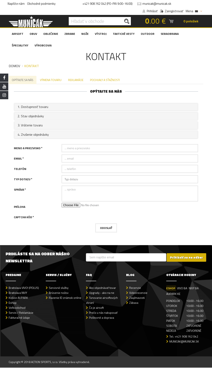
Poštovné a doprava (101, 318)
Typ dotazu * (23, 179)
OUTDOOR (147, 33)
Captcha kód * (24, 217)
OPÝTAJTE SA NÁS (23, 80)
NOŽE (85, 33)
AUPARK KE (173, 294)
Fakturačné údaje (19, 318)
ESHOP (170, 288)
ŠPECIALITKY (20, 45)
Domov (14, 65)
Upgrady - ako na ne (101, 293)
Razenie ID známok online (65, 298)
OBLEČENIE (50, 33)
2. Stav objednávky (30, 116)
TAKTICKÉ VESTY (124, 33)
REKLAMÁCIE (76, 80)
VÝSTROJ (101, 33)
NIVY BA (194, 288)
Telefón (20, 169)
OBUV (33, 33)
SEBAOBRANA (170, 33)
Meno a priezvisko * (28, 148)
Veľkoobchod (17, 308)
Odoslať (106, 228)
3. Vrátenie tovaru (29, 125)
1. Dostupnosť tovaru (32, 107)
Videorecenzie (138, 293)
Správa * (20, 190)
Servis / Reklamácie (21, 313)
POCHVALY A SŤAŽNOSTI (106, 80)
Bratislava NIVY (18, 293)
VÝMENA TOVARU (51, 80)
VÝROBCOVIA (43, 45)
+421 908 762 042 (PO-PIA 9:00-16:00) (107, 3)
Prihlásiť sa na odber (186, 257)
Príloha (19, 207)
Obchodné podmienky (41, 3)
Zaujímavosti (137, 298)
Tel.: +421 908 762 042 (183, 337)
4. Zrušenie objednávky (32, 134)
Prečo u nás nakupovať (103, 313)
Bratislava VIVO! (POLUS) (24, 288)
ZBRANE (69, 33)
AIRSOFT (17, 33)
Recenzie (135, 288)
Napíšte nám (16, 3)
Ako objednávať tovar (102, 288)
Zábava (133, 303)
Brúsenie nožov (59, 293)
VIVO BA (182, 288)
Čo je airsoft (96, 308)
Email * (19, 159)
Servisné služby (59, 288)
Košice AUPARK (18, 298)
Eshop (13, 303)
